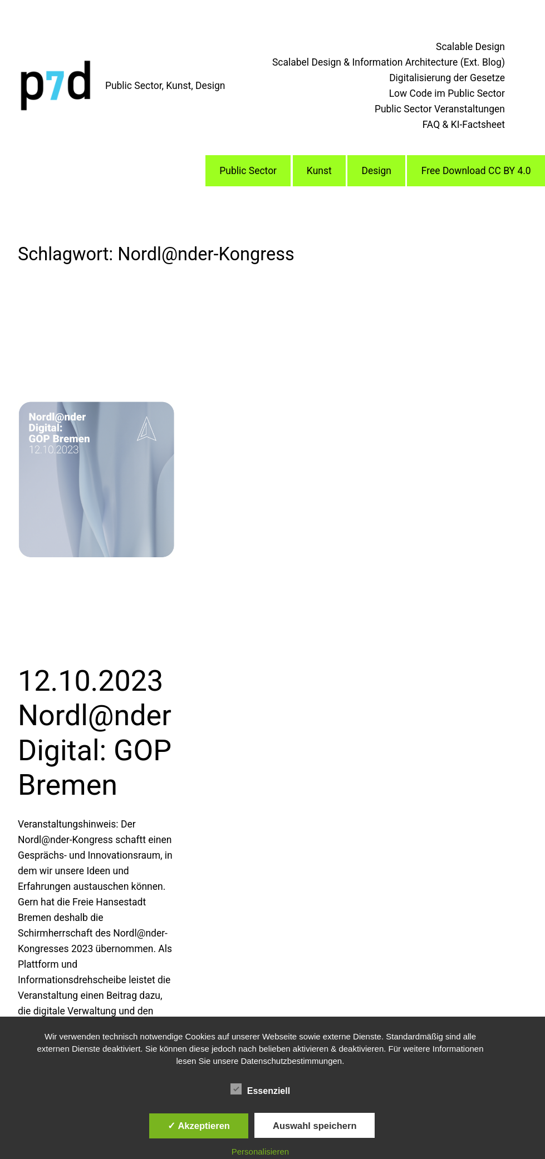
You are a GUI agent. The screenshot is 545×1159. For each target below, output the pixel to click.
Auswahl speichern (314, 1126)
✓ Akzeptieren (199, 1126)
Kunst (319, 170)
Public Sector (248, 170)
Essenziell (260, 1089)
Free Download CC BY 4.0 (476, 170)
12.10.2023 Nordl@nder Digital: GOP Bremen (94, 733)
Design (376, 170)
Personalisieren (260, 1151)
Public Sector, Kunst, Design (165, 85)
